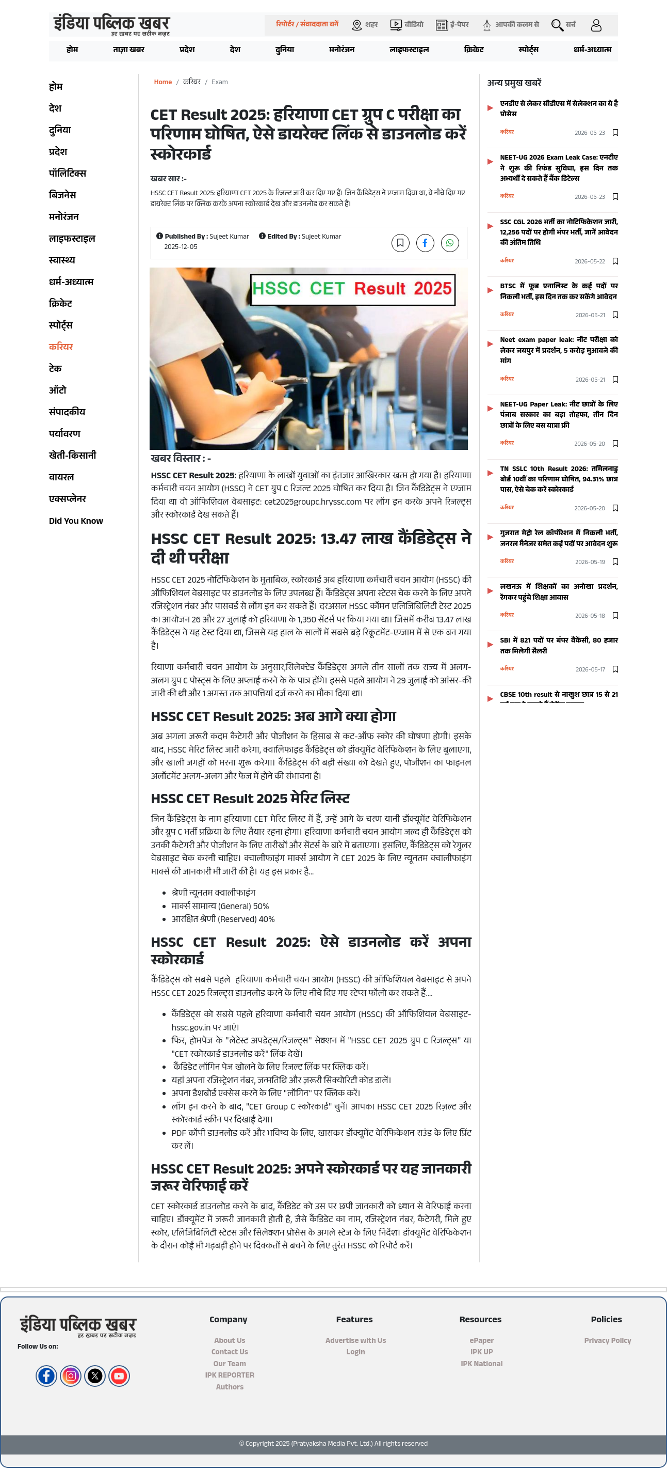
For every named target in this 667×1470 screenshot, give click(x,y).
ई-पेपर (452, 25)
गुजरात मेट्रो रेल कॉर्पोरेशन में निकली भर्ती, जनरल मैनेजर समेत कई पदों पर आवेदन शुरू (559, 539)
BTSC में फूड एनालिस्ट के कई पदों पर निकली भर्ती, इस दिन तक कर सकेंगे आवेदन (559, 292)
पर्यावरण (64, 435)
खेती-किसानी (72, 457)
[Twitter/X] (94, 1376)
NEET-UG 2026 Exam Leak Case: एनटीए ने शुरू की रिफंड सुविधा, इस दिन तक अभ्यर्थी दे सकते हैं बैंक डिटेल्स (559, 168)
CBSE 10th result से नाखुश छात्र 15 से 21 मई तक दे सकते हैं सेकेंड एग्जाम (559, 701)
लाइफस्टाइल (409, 50)
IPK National (481, 1364)
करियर (61, 348)
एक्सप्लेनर (67, 500)
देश (235, 50)
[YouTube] (118, 1376)
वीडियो (407, 25)
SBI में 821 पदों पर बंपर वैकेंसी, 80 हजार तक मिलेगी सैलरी (559, 646)
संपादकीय (67, 413)
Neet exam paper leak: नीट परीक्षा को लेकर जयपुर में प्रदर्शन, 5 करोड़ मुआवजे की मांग (559, 351)
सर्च (563, 25)
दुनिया (284, 50)
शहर (364, 25)
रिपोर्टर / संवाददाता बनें (307, 25)
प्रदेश (187, 50)
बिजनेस (62, 197)
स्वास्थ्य (62, 262)
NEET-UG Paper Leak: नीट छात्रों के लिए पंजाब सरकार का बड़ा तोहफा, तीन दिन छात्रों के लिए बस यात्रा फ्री (559, 415)
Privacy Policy (607, 1341)
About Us (229, 1341)
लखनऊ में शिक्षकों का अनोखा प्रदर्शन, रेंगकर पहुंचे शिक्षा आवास (559, 593)
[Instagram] (69, 1376)
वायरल (61, 479)
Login (356, 1353)
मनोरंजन (341, 50)
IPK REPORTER (229, 1376)
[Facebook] (45, 1376)
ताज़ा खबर (128, 50)
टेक (55, 370)
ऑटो (57, 392)
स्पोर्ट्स (529, 50)
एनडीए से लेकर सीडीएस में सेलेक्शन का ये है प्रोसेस (559, 110)
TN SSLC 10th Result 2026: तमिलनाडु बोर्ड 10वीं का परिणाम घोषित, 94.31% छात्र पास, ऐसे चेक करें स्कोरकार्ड (559, 480)
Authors (230, 1388)
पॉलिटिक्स (67, 175)
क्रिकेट (474, 50)
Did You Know (76, 522)
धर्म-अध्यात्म (592, 50)
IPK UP (481, 1353)
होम (72, 50)
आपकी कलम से (510, 25)
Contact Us (230, 1353)
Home (163, 83)
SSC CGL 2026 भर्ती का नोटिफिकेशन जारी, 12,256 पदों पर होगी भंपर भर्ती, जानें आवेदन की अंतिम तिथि (559, 233)
